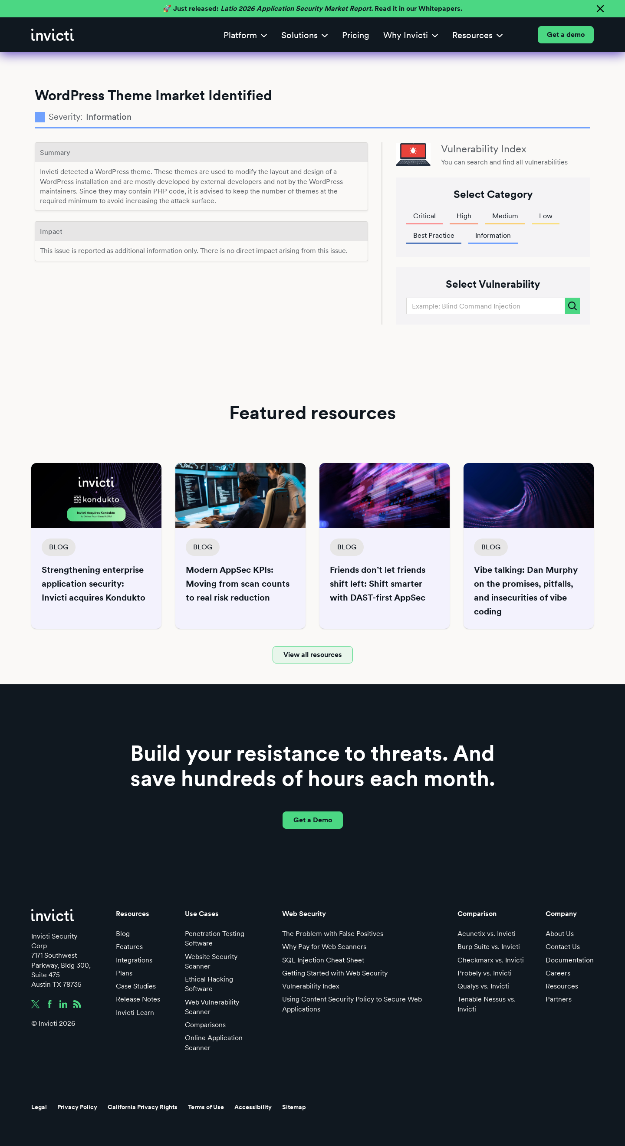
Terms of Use (206, 1106)
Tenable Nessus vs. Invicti (486, 1004)
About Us (560, 933)
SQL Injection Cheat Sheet (323, 960)
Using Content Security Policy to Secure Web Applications (352, 1004)
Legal (39, 1106)
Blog (123, 933)
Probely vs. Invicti (484, 973)
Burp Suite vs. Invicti (488, 946)
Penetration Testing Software (214, 938)
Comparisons (205, 1025)
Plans (124, 973)
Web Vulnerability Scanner (212, 1007)
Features (129, 946)
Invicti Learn (135, 1012)
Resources (562, 986)
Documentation (570, 960)
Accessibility (253, 1106)
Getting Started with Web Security (335, 973)
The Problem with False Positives (332, 933)
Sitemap (294, 1106)
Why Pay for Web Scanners (324, 946)
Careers (558, 973)
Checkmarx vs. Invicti (490, 960)
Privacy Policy (77, 1106)
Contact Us (563, 946)
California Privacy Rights (143, 1106)
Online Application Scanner (214, 1042)
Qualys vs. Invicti (483, 986)
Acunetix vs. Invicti (486, 933)
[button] (245, 35)
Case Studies (136, 986)
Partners (559, 999)
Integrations (134, 960)
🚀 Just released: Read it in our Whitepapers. (312, 8)
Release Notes (138, 999)
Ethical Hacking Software (209, 984)
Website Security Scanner (211, 961)
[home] (52, 35)
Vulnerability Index (310, 986)
